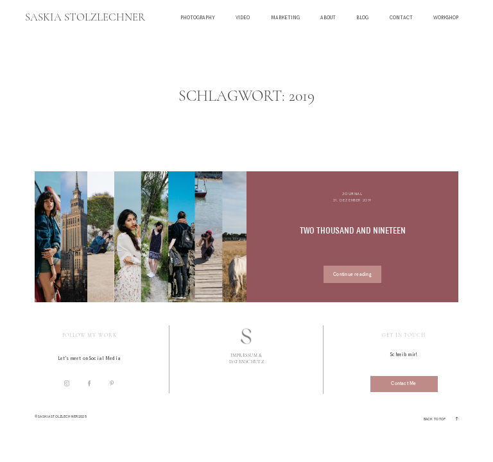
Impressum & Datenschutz (246, 358)
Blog (362, 18)
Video (243, 18)
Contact (401, 18)
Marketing (285, 18)
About (328, 18)
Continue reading (352, 274)
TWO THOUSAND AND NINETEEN (353, 231)
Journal (352, 193)
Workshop (445, 18)
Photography (197, 18)
